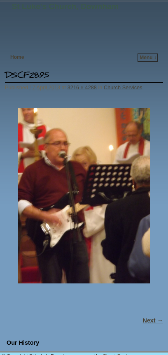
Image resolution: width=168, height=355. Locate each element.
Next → (153, 320)
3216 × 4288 (82, 87)
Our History (23, 342)
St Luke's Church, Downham (65, 6)
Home (17, 57)
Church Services (123, 87)
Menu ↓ (148, 57)
